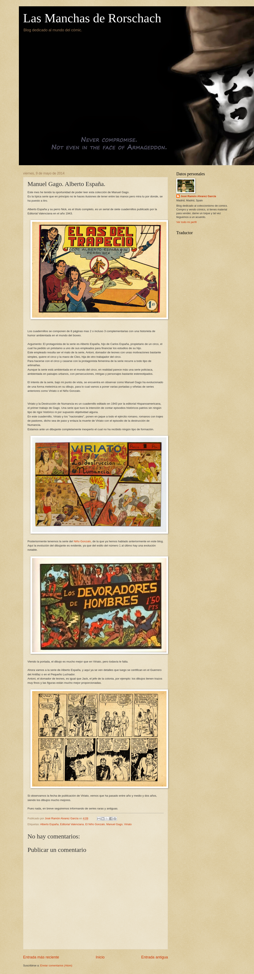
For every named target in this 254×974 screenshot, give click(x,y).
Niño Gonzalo (82, 541)
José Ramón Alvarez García (198, 196)
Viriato (128, 824)
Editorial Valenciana (72, 824)
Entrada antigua (154, 957)
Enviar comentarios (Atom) (56, 965)
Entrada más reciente (41, 957)
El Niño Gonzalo (95, 824)
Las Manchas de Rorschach (92, 18)
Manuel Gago (114, 824)
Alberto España (49, 824)
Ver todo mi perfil (186, 222)
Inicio (100, 957)
